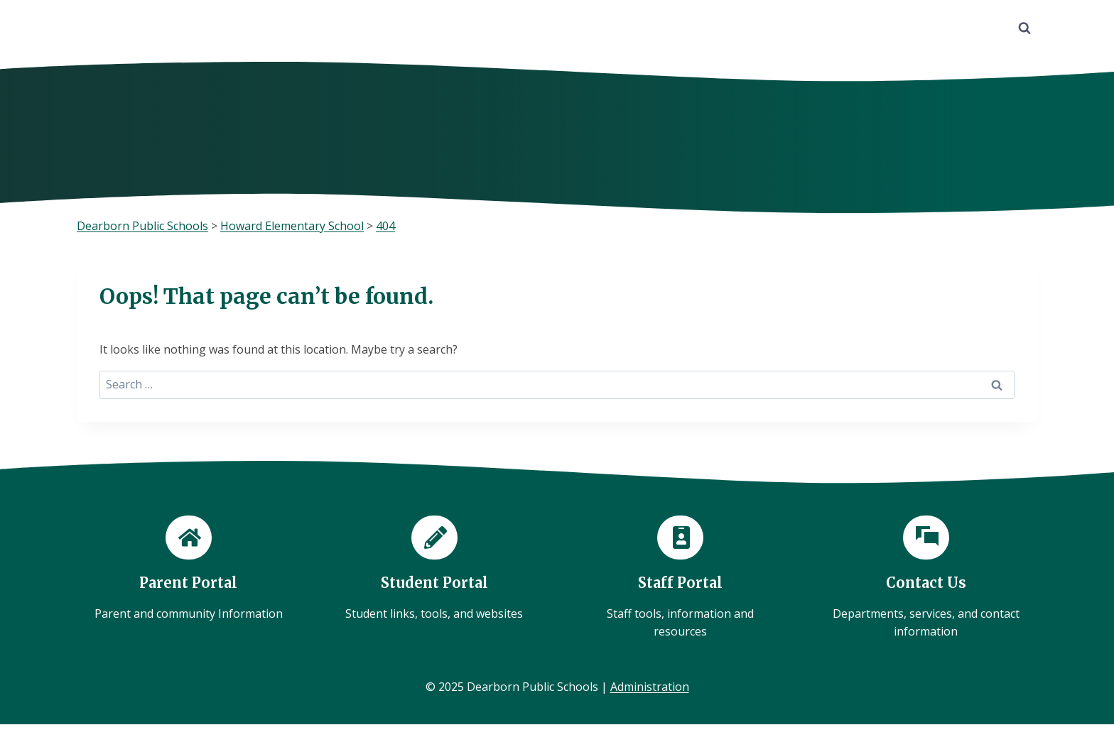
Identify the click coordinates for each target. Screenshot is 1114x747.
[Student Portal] (434, 569)
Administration (649, 686)
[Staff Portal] (679, 578)
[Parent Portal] (188, 569)
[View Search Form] (1024, 28)
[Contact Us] (925, 578)
